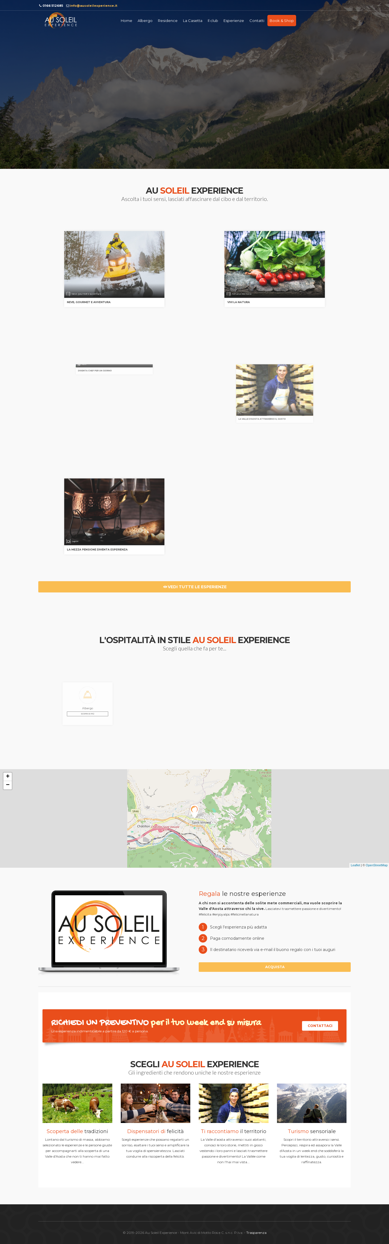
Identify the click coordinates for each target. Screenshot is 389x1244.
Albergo (145, 20)
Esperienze (233, 20)
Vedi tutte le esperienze (194, 586)
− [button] (8, 785)
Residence (168, 20)
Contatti (256, 20)
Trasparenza (256, 1232)
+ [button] (8, 777)
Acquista (275, 967)
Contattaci (320, 1026)
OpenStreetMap (377, 865)
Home (126, 20)
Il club (213, 20)
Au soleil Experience (60, 20)
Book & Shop (282, 20)
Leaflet (355, 865)
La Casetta (192, 20)
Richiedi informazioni (194, 101)
